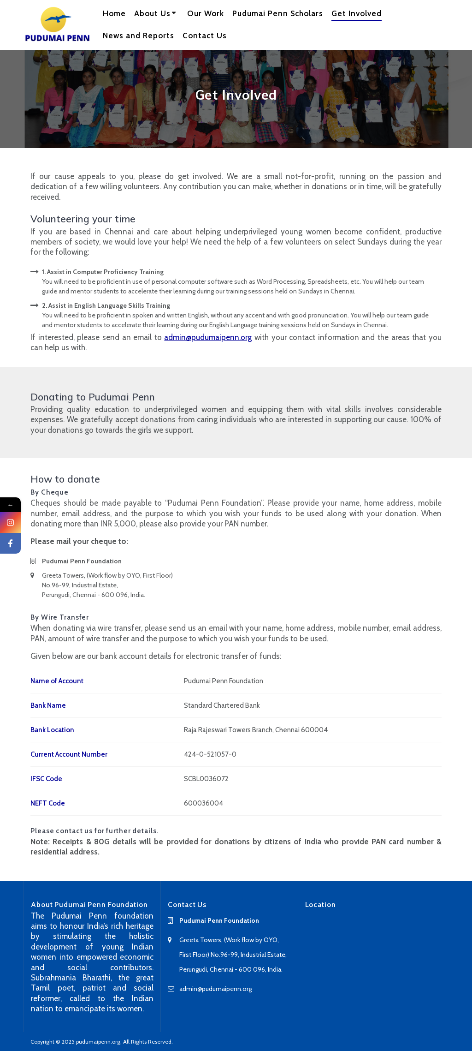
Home (114, 13)
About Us (152, 13)
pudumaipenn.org (98, 1041)
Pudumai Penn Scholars (277, 13)
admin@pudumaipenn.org (208, 337)
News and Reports (138, 35)
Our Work (205, 13)
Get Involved (356, 13)
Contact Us (205, 35)
